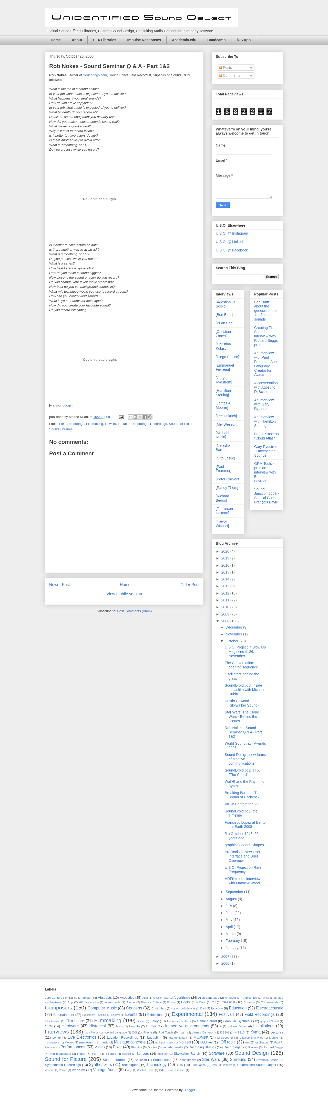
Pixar (117, 1047)
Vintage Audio (105, 1070)
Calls (202, 1002)
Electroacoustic (269, 1008)
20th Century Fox (56, 997)
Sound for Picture (181, 424)
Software (217, 1053)
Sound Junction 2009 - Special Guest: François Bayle (266, 495)
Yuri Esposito (177, 1070)
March (231, 934)
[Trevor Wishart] (222, 523)
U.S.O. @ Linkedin (230, 242)
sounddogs (63, 405)
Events (131, 1014)
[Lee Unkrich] (226, 416)
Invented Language (115, 1032)
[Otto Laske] (225, 458)
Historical (97, 1026)
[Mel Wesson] (227, 424)
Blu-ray (171, 1002)
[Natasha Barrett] (223, 447)
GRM (49, 1026)
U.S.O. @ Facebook (232, 250)
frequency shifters (179, 1021)
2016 (225, 565)
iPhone (147, 1032)
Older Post (189, 584)
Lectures (276, 1032)
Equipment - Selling (94, 1015)
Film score (74, 1021)
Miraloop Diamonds (251, 1037)
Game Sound (207, 1021)
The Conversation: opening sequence (241, 665)
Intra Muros (92, 1032)
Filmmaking (94, 424)
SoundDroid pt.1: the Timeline (241, 813)
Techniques (129, 1065)
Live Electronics (82, 1037)
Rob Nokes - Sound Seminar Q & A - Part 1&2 (243, 732)
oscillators (262, 1042)
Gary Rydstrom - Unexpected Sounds (266, 451)
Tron (214, 1065)
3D (75, 997)
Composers (58, 1007)
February (233, 941)
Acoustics (127, 997)
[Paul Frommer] (223, 469)
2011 (225, 600)
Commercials (269, 1002)
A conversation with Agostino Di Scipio (266, 387)
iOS (134, 1032)
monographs (52, 1042)
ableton (87, 997)
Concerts (134, 1008)
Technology (156, 1064)
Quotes (152, 1047)
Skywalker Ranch (187, 1053)
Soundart (141, 1059)
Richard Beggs (273, 1047)
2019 (225, 558)
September (234, 892)
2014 (225, 579)
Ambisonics (249, 997)
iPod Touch (165, 1032)
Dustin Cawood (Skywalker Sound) (242, 703)
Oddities (206, 1042)
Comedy (249, 1002)
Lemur (56, 1037)
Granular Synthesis (237, 1021)
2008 (225, 621)
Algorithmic (181, 997)
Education (238, 1008)
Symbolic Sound (267, 1059)
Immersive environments (187, 1026)
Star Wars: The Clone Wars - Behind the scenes (242, 716)
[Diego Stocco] (227, 357)
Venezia (49, 1070)
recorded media (172, 1047)
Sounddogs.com (95, 75)
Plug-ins (136, 1047)
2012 (225, 593)
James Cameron (203, 1032)
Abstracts (105, 997)
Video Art (78, 1070)
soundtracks (188, 1059)
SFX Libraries (104, 40)
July (229, 906)
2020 (225, 551)
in (221, 1026)
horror (120, 1026)
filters (141, 1021)
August (231, 899)
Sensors (143, 1053)
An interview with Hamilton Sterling (265, 421)
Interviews (57, 1032)
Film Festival (52, 1021)
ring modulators (60, 1053)
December (234, 627)
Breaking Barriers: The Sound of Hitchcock (243, 795)
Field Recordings (71, 424)
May (229, 920)
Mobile (273, 1037)
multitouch (86, 1042)
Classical (228, 1002)
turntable (227, 1065)
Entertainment (63, 1015)
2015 (225, 572)
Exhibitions (155, 1015)
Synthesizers (100, 1064)
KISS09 (224, 1032)
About (77, 40)
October (232, 641)
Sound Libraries (61, 429)
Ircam (182, 1032)
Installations (263, 1026)
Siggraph (163, 1053)
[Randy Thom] (227, 488)
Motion (69, 1042)
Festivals (227, 1014)
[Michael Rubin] (222, 435)
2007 (225, 956)
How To (110, 424)
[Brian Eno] (224, 323)
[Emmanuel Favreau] (225, 367)
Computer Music (102, 1008)
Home (56, 40)
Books (185, 1002)
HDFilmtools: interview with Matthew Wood (242, 881)
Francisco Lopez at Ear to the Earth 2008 (245, 824)
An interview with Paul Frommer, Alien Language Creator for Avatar (266, 364)
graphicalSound (269, 1021)
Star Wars (211, 1059)
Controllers (158, 1008)
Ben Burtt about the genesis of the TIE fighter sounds (265, 310)
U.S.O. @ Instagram (232, 233)
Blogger (189, 1090)
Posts (225, 67)
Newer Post (59, 584)
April (229, 927)
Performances (72, 1047)
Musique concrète (130, 1042)
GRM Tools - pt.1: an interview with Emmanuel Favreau (265, 472)
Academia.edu (184, 40)
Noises (185, 1042)
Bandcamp (216, 40)
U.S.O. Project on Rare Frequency (243, 869)
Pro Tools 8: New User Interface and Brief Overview (242, 856)
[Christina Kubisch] (223, 346)
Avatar (131, 1002)
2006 (225, 963)
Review (253, 1047)
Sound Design (252, 1053)
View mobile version (124, 594)
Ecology (217, 1008)
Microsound (225, 1037)
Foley (154, 1021)
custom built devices (183, 1008)
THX (179, 1065)
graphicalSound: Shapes (244, 845)
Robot (81, 1053)
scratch (126, 1053)
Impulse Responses (144, 40)
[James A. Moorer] (223, 405)
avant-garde (112, 1002)
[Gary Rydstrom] (224, 380)
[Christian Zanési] (223, 333)
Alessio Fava (160, 997)
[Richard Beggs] (222, 498)
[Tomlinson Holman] (224, 511)
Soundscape (162, 1060)
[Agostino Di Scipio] (225, 304)
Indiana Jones (237, 1026)
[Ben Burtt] (224, 315)
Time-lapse (198, 1064)
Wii (161, 1070)
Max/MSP (201, 1037)
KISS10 (239, 1032)
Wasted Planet (145, 1070)
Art (81, 1002)
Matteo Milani (178, 1037)
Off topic (228, 1042)
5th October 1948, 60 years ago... (242, 836)
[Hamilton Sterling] (223, 393)
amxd (266, 997)
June (229, 913)
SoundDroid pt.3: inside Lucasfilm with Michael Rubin (244, 689)
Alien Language (208, 997)
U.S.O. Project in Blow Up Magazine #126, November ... (245, 651)
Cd (214, 1002)
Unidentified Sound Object (256, 1065)
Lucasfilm (154, 1037)
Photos (100, 1047)
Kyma (255, 1032)
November (234, 634)
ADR (145, 997)
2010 (225, 607)
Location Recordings (133, 424)
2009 (225, 614)
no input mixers (164, 1042)
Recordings (158, 424)
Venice (63, 1070)
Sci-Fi (95, 1053)
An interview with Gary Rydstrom (264, 404)
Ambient (230, 997)
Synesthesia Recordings (63, 1065)
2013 (225, 586)
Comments (229, 75)
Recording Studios (202, 1047)
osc (247, 1042)
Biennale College (151, 1002)
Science (110, 1053)
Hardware (70, 1026)
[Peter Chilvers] (228, 479)
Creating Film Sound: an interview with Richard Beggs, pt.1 (266, 336)
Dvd (203, 1008)
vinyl (129, 1070)
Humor (151, 1026)
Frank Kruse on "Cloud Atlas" (266, 436)
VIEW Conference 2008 (243, 804)
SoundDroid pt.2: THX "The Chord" (242, 772)
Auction (94, 1002)
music (105, 1042)
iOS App (244, 40)
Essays (115, 1015)
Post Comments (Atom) (134, 611)
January (232, 948)
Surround (238, 1059)
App (70, 1002)
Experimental (187, 1014)
